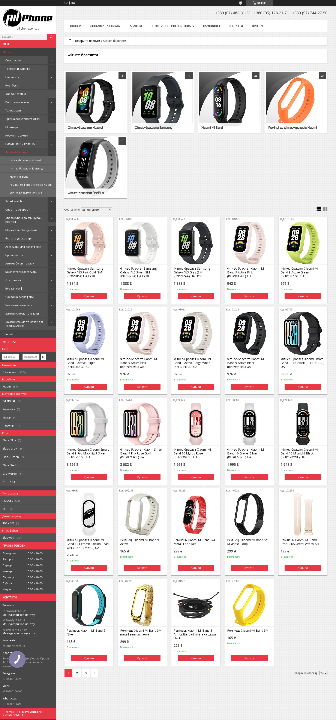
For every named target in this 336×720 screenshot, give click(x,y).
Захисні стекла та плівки (22, 313)
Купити (89, 296)
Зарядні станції (15, 94)
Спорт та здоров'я (17, 209)
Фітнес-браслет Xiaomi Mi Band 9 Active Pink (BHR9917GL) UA (139, 363)
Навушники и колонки (20, 144)
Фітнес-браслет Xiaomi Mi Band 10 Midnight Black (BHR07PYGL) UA (299, 453)
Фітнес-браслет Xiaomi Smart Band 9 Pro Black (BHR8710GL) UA (302, 363)
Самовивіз (211, 26)
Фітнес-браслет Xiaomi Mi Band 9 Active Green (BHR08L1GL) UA (299, 272)
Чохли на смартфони (19, 297)
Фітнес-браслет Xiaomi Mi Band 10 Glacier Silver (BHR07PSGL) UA (245, 453)
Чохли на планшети (18, 305)
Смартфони (13, 60)
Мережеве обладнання (21, 230)
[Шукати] (51, 37)
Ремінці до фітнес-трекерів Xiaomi (31, 185)
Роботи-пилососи (17, 102)
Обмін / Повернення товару (172, 26)
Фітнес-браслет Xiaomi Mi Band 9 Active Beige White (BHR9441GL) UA (192, 363)
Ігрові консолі (14, 255)
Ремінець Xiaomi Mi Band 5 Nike (86, 632)
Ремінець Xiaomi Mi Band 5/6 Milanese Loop (247, 542)
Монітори (11, 127)
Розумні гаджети (16, 135)
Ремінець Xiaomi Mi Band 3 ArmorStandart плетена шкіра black (195, 634)
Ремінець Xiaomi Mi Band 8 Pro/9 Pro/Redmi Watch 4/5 (300, 542)
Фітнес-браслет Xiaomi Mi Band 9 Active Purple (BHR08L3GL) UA (85, 363)
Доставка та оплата (105, 26)
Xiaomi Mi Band (19, 176)
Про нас (8, 334)
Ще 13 (11, 482)
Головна (75, 26)
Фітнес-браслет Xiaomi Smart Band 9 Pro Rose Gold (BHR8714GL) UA (141, 453)
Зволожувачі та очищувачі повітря (23, 220)
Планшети (12, 77)
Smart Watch (13, 201)
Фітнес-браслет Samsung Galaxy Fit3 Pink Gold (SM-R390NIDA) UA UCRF (85, 272)
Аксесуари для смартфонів (23, 247)
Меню (7, 52)
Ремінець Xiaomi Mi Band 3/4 (247, 630)
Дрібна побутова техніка (22, 119)
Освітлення (13, 280)
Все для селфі (14, 288)
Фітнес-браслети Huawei (25, 160)
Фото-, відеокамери (19, 238)
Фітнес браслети (16, 152)
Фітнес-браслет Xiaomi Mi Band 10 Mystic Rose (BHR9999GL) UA (192, 453)
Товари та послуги (87, 41)
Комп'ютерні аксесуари (21, 272)
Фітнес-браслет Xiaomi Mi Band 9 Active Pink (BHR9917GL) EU (245, 272)
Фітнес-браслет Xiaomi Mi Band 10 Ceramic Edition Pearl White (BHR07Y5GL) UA (88, 544)
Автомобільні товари (19, 263)
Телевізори (13, 110)
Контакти (236, 26)
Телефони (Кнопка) (18, 69)
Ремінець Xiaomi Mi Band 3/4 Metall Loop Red (194, 542)
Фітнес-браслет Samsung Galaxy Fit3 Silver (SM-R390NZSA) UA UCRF (138, 272)
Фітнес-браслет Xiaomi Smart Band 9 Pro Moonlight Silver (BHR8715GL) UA (88, 453)
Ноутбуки (11, 85)
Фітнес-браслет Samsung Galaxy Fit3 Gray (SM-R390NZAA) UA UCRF (192, 272)
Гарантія (135, 26)
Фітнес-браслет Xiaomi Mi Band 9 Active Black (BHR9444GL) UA (245, 363)
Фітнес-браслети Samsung (26, 168)
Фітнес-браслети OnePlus (26, 193)
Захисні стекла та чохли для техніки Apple (24, 324)
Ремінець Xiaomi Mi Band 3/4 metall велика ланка (141, 632)
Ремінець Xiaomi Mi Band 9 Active (139, 542)
